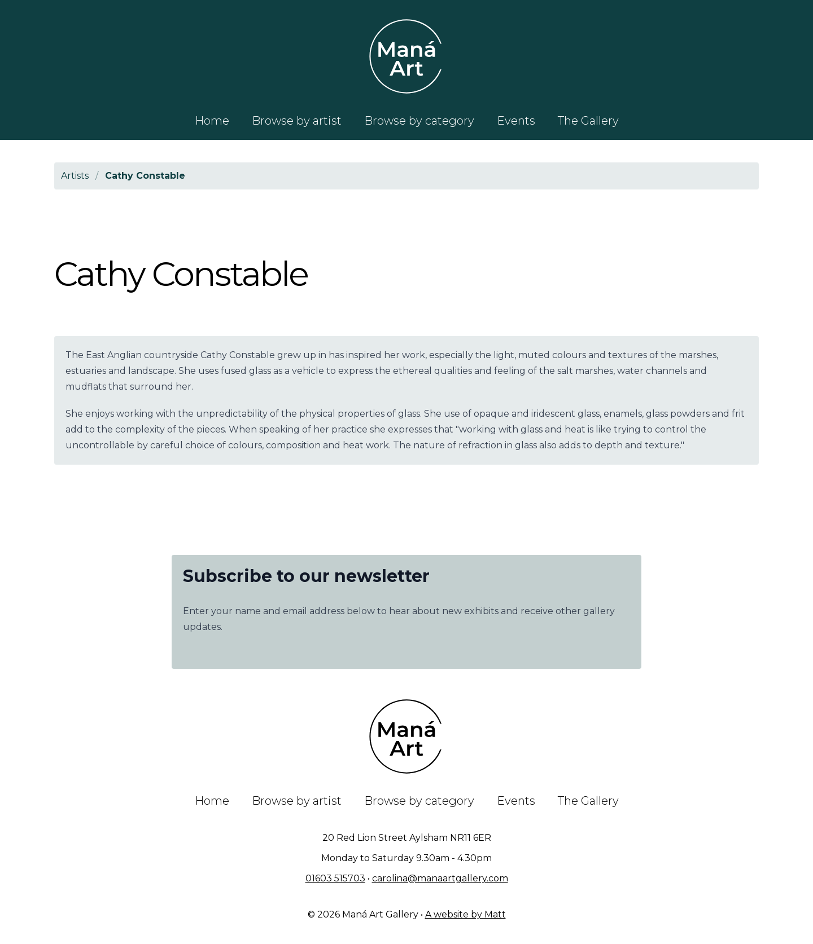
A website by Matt (465, 914)
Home (212, 120)
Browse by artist (297, 120)
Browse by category (419, 120)
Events (516, 120)
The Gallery (588, 120)
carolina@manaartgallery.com (440, 878)
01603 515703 (335, 878)
